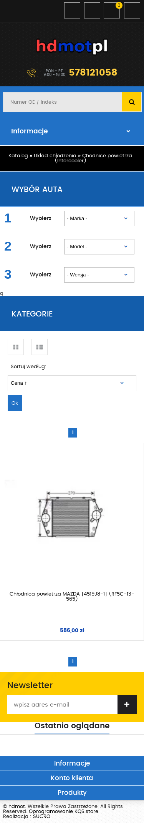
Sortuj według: (28, 366)
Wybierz (40, 218)
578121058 (93, 72)
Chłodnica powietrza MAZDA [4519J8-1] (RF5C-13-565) (72, 597)
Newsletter (30, 685)
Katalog (18, 155)
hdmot (72, 47)
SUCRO (41, 816)
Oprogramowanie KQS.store (63, 811)
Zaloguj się (72, 10)
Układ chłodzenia (55, 155)
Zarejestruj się (92, 10)
